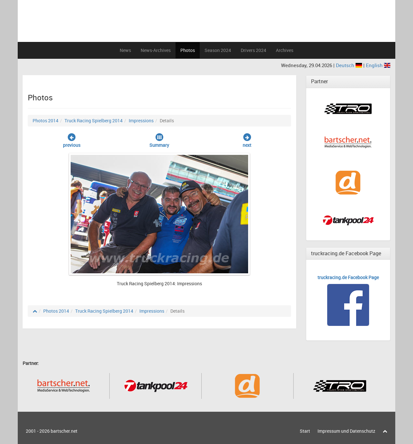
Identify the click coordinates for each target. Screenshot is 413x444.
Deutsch (349, 65)
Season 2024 (218, 50)
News (125, 50)
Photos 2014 (45, 120)
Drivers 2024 (253, 50)
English (378, 65)
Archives (284, 50)
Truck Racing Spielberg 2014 (94, 120)
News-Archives (156, 50)
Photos (187, 50)
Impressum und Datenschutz (346, 431)
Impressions (141, 120)
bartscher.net (64, 431)
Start (305, 431)
